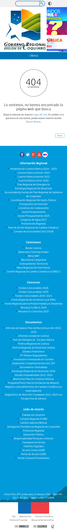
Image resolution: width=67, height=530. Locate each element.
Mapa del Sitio (25, 516)
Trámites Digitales (33, 446)
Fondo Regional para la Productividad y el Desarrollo (33, 303)
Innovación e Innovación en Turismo (33, 359)
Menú (33, 56)
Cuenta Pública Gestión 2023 (33, 172)
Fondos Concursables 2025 (33, 291)
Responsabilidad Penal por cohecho (33, 438)
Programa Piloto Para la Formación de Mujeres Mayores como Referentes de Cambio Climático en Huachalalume (33, 386)
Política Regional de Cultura (33, 343)
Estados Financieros (33, 351)
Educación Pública (33, 434)
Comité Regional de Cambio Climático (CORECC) (33, 271)
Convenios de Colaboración (33, 208)
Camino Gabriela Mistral (33, 422)
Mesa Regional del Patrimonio (33, 267)
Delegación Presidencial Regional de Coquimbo (33, 426)
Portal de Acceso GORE (33, 454)
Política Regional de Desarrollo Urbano (33, 347)
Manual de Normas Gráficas (42, 520)
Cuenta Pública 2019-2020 (33, 180)
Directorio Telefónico (44, 516)
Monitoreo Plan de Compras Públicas (33, 379)
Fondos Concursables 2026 (33, 288)
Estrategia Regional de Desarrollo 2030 (33, 371)
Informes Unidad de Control (33, 335)
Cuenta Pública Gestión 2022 (33, 176)
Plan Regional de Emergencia (33, 184)
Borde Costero (33, 248)
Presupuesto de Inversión (33, 204)
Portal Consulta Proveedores (33, 458)
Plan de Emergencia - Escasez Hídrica (33, 339)
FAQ (13, 516)
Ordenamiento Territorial (33, 263)
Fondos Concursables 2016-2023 (33, 295)
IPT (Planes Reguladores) (33, 355)
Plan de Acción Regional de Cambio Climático (33, 227)
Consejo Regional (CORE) (33, 418)
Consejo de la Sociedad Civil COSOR (33, 231)
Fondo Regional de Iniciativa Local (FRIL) (33, 299)
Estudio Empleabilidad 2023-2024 (33, 375)
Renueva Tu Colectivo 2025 (33, 311)
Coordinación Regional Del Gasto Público (33, 200)
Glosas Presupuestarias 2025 (33, 215)
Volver (59, 135)
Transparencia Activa (33, 442)
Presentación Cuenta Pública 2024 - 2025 (33, 168)
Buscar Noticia (33, 121)
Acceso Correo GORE (33, 450)
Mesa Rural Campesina (33, 259)
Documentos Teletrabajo (33, 367)
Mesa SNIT (33, 256)
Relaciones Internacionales (33, 252)
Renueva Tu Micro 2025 (33, 307)
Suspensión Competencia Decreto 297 (33, 363)
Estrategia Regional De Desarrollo (33, 188)
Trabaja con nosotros (33, 415)
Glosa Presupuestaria (33, 212)
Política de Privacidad (18, 520)
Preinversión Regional (33, 223)
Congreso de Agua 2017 (33, 219)
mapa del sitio (40, 114)
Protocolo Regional (33, 430)
